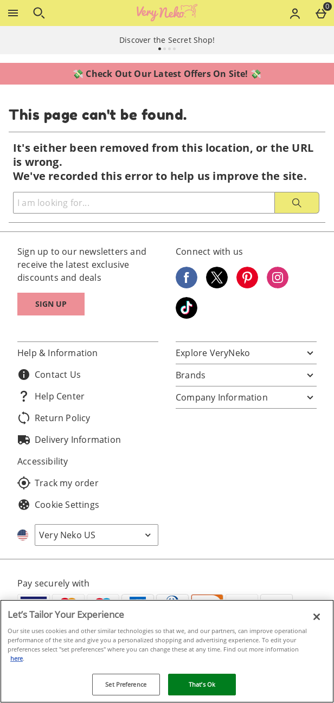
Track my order (58, 482)
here (16, 658)
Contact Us (49, 374)
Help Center (51, 396)
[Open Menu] (13, 13)
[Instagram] (277, 285)
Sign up (51, 304)
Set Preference (125, 684)
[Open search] (39, 13)
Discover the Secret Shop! (167, 40)
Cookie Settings (58, 504)
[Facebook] (186, 285)
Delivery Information (69, 439)
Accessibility (42, 461)
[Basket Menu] (321, 13)
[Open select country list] (96, 535)
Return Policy (54, 417)
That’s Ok (202, 684)
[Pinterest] (247, 285)
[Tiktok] (186, 315)
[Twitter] (217, 285)
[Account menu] (295, 13)
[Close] (317, 617)
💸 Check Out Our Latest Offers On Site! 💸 (167, 74)
